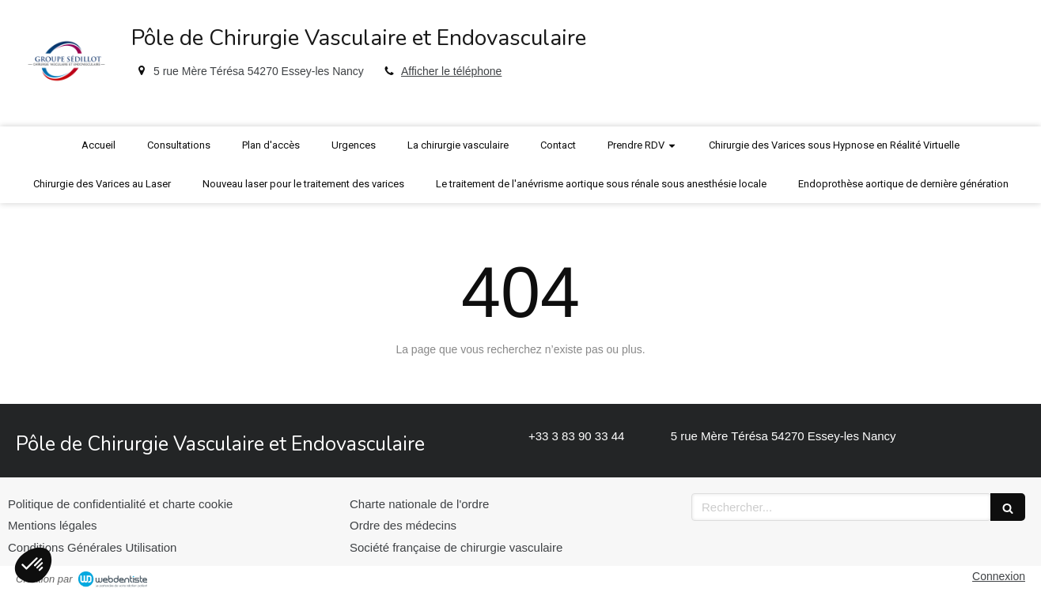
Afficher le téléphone (451, 71)
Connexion (998, 576)
